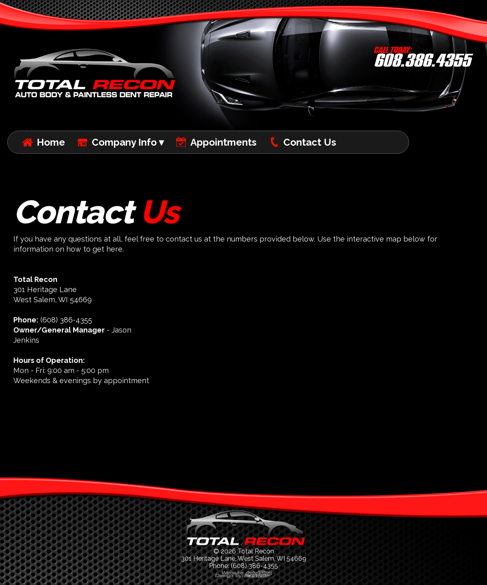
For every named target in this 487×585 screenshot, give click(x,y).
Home (51, 142)
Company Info (124, 142)
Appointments (223, 142)
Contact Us (309, 142)
